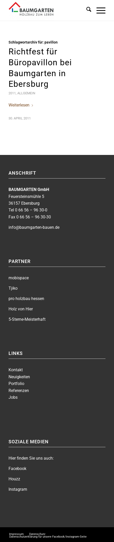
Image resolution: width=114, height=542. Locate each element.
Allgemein (26, 93)
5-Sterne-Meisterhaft (27, 319)
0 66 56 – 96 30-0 (31, 210)
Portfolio (16, 383)
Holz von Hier (21, 308)
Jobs (13, 397)
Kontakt (16, 369)
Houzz (14, 478)
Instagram (18, 489)
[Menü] (98, 10)
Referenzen (19, 390)
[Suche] (86, 10)
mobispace (19, 277)
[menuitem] (86, 10)
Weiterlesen (21, 105)
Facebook (17, 468)
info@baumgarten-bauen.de (34, 227)
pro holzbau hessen (26, 298)
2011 (12, 93)
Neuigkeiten (19, 376)
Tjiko (13, 288)
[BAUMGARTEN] (47, 10)
